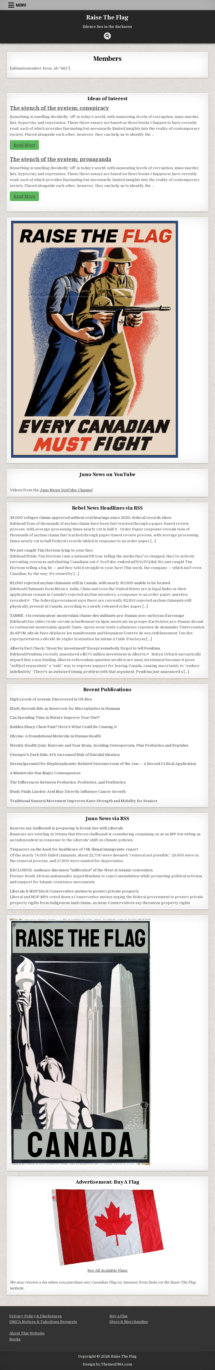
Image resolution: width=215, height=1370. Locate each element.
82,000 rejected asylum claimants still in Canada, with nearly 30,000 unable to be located (90, 583)
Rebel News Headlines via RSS (107, 508)
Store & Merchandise (128, 1322)
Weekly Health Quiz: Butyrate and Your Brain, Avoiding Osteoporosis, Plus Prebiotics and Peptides (99, 745)
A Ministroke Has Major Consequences (45, 773)
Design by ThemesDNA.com (107, 1364)
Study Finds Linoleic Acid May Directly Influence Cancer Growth (68, 791)
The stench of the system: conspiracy (59, 108)
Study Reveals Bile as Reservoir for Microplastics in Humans (65, 708)
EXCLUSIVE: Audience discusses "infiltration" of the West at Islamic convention (81, 870)
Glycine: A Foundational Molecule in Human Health (55, 736)
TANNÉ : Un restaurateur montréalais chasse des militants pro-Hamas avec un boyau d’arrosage (97, 615)
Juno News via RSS (107, 818)
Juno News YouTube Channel (66, 490)
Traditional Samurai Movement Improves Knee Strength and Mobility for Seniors (83, 801)
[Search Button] (107, 35)
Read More (24, 145)
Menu (21, 5)
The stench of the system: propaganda (60, 159)
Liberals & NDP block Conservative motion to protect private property (74, 891)
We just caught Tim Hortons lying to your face (51, 550)
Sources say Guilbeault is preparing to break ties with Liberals (66, 828)
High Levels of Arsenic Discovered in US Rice (51, 699)
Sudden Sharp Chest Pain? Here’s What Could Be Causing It (63, 727)
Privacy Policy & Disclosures (35, 1316)
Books (15, 1339)
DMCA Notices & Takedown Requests (43, 1322)
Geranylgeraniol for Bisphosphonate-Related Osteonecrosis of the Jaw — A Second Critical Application (103, 764)
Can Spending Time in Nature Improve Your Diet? (55, 717)
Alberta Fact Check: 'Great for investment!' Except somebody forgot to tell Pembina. (85, 648)
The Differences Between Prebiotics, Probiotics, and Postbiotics (68, 782)
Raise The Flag (107, 17)
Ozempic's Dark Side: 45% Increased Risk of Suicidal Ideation (65, 755)
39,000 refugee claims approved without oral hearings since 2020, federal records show (90, 518)
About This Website (27, 1333)
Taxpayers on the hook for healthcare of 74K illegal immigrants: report (74, 849)
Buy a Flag (118, 1316)
